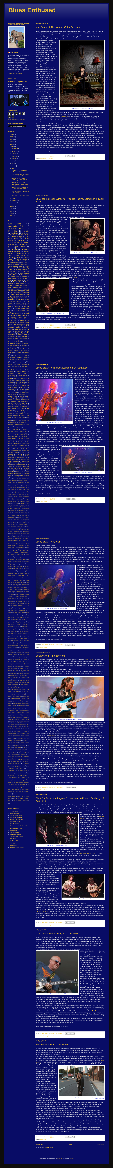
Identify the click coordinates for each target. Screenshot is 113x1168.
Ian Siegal (15, 233)
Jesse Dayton (11, 359)
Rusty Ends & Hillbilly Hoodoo (17, 698)
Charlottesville (11, 526)
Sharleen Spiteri (20, 712)
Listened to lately (23, 248)
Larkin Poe (10, 626)
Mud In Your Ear (23, 661)
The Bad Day (19, 331)
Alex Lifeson (24, 387)
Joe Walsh (15, 607)
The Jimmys (23, 754)
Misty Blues (24, 436)
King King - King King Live (17, 81)
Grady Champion (24, 577)
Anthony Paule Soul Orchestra (21, 492)
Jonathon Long (25, 420)
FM (17, 564)
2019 (11, 146)
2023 (11, 137)
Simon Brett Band (16, 714)
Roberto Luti (26, 687)
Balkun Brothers (20, 391)
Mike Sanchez (13, 654)
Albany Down (21, 482)
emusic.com (11, 801)
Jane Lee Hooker (23, 598)
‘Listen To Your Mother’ (43, 911)
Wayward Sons (12, 336)
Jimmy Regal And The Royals (18, 361)
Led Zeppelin (12, 298)
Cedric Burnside (20, 520)
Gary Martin (22, 571)
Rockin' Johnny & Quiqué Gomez (17, 689)
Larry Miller (17, 626)
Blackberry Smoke (12, 506)
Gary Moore (26, 352)
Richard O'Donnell (71, 327)
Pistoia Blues (13, 445)
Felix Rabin (19, 566)
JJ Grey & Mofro (18, 592)
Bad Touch (11, 340)
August (14, 158)
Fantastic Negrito (13, 289)
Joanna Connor (19, 362)
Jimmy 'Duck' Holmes (23, 359)
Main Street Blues (13, 319)
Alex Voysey (16, 484)
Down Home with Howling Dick (18, 826)
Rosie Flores (26, 450)
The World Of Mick (22, 770)
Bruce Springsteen (21, 285)
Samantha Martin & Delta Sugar (20, 703)
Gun (18, 578)
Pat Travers (18, 671)
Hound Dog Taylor (19, 415)
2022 (11, 139)
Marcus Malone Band (13, 645)
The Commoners (25, 461)
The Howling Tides (23, 752)
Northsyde (22, 668)
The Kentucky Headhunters (22, 466)
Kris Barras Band (23, 422)
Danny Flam (15, 543)
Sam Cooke (22, 701)
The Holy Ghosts (12, 752)
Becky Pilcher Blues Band (16, 498)
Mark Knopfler (24, 645)
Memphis (19, 368)
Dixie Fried (25, 403)
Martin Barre (22, 433)
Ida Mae (12, 591)
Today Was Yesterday (22, 775)
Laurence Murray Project (14, 427)
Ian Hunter (26, 290)
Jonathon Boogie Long (18, 612)
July (13, 161)
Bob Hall (16, 512)
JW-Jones (26, 313)
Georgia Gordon (23, 573)
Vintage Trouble (22, 334)
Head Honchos (12, 585)
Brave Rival (24, 515)
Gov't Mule (16, 355)
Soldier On (10, 719)
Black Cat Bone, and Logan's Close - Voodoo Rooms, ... (20, 188)
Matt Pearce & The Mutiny (46, 158)
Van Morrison (19, 384)
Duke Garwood (12, 405)
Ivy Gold (26, 591)
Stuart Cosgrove (21, 729)
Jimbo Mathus (25, 292)
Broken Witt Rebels (24, 394)
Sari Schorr (24, 264)
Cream (19, 398)
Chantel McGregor (23, 522)
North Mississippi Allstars (17, 847)
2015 (11, 213)
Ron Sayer (16, 691)
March (14, 198)
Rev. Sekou (25, 679)
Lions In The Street (23, 631)
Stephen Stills (16, 722)
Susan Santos (17, 735)
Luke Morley (24, 636)
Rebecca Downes (22, 373)
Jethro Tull (22, 600)
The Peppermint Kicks (24, 759)
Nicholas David (17, 666)
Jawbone (12, 315)
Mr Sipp (21, 438)
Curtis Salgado (23, 347)
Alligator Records (25, 484)
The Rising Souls (14, 257)
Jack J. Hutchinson (19, 417)
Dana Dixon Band (12, 540)
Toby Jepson (20, 773)
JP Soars (26, 592)
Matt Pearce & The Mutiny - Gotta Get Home (58, 27)
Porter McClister (24, 675)
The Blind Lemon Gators (20, 745)
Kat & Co (26, 615)
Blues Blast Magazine (16, 817)
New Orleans (21, 369)
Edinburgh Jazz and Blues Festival (17, 406)
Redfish (10, 299)
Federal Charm (11, 566)
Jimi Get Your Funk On (21, 601)
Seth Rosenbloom (24, 710)
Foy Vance (25, 568)
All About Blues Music (16, 811)
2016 (11, 211)
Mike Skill (22, 654)
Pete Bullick (20, 673)
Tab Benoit (12, 738)
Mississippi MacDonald (20, 657)
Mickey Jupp (11, 652)
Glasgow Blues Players (16, 836)
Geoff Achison (13, 354)
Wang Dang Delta (20, 791)
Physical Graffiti (14, 675)
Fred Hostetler (11, 570)
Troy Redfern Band (12, 784)
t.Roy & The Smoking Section (22, 801)
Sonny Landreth (18, 455)
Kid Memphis (15, 619)
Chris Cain (22, 396)
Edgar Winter (19, 557)
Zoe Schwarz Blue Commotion (21, 800)
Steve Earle (21, 724)
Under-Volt (22, 787)
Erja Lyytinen (43, 789)
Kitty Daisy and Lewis (22, 622)
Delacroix (15, 549)
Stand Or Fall (13, 721)
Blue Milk (14, 392)
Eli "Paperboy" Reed (21, 559)
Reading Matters (24, 320)
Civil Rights (11, 529)
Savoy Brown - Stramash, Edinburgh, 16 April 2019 (62, 367)
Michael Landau (23, 650)
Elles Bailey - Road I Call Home (52, 1044)
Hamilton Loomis (18, 580)
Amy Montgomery (12, 489)
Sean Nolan (22, 708)
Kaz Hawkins (11, 617)
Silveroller (10, 454)
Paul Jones (21, 441)
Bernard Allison (16, 499)
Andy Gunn (22, 389)
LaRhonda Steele (19, 424)
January (14, 203)
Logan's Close (52, 925)
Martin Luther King (17, 649)
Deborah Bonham (21, 547)
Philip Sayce (17, 443)
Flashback (21, 240)
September (15, 156)
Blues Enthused (32, 10)
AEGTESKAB (25, 478)
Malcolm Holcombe (13, 431)
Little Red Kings (21, 633)
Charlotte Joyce (23, 524)
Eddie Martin (23, 405)
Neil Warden (11, 369)
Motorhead (25, 659)
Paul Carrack (26, 671)
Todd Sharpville (21, 777)
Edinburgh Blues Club (16, 828)
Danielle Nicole (14, 276)
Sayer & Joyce (14, 452)
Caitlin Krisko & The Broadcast (20, 519)
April (13, 168)
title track (52, 736)
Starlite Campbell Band (15, 266)
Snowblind (25, 717)
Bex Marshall (25, 499)
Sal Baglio (15, 701)
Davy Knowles (23, 348)
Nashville (10, 664)
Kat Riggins (13, 422)
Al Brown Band (25, 385)
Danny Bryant (25, 399)
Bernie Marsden (22, 259)
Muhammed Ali (11, 663)
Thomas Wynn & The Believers (16, 772)
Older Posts (101, 1144)
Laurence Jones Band (21, 426)
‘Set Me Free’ (64, 116)
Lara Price (25, 624)
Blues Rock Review (15, 821)
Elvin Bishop (18, 352)
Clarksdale (24, 345)
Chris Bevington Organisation (17, 287)
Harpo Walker (16, 584)
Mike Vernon (17, 656)
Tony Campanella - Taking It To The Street (57, 933)
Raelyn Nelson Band (13, 677)
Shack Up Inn (11, 712)
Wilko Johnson (11, 796)
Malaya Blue (22, 640)
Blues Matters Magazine (16, 819)
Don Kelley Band (24, 552)
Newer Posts (39, 1144)
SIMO (9, 701)
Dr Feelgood (11, 554)
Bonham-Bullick (18, 513)
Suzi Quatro (25, 735)
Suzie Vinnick (11, 736)
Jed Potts (24, 276)
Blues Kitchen (13, 510)
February (14, 200)
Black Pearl (24, 505)
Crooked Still (24, 536)
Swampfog (19, 736)
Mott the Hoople (12, 661)
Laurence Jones (13, 264)
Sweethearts (26, 736)
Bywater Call (21, 517)
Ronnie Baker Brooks (15, 450)
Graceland (16, 577)
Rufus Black (22, 694)
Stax (9, 722)
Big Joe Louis (21, 501)
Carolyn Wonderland (22, 343)
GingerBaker (21, 575)
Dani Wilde (17, 399)
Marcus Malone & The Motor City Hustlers (18, 643)
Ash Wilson (14, 273)
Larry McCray (16, 366)
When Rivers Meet (24, 271)
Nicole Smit (18, 440)
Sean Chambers (13, 708)
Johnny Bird (13, 610)
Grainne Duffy (11, 578)
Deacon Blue (21, 545)
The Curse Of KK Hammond (19, 749)
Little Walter (16, 635)
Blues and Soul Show (16, 815)
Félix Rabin (19, 570)
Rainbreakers (11, 373)
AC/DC (10, 338)
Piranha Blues (25, 443)
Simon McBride (25, 715)
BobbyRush (11, 513)
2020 (11, 144)
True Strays (22, 784)
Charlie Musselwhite (13, 345)
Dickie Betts (22, 550)
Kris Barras (11, 624)
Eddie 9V (10, 352)
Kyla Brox (10, 424)
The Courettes (14, 463)
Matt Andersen (25, 319)
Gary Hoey (20, 412)
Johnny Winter (21, 610)
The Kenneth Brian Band (22, 756)
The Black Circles (12, 743)
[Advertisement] (70, 177)
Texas (24, 740)
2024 (11, 134)
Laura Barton (25, 626)
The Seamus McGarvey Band (16, 765)
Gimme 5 (11, 248)
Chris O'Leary (16, 527)
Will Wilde (20, 796)
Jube (16, 614)
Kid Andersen (12, 317)
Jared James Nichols (22, 357)
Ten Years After (17, 740)
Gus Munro (22, 578)
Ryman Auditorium (24, 700)
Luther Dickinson (18, 280)
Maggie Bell (15, 640)
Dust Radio (19, 556)
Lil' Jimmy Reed (14, 429)
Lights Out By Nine (25, 629)
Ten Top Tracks (19, 299)
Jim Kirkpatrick (14, 292)
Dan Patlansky (14, 262)
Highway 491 (22, 585)
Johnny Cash (16, 420)
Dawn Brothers (11, 545)
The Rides (25, 763)
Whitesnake (23, 336)
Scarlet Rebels (17, 707)
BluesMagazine (22, 510)
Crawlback (16, 536)
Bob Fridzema (14, 275)
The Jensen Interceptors (19, 464)
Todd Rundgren (11, 777)
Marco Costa (25, 642)
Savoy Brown (43, 501)
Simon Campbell (25, 714)
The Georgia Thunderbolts (22, 750)
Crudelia (10, 538)
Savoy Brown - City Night (48, 541)
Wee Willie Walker (18, 793)
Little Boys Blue (12, 633)
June (13, 163)
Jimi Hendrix (17, 419)
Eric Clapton (22, 408)
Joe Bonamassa (16, 228)
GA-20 (22, 410)
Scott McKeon (23, 452)
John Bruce (43, 327)
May (13, 166)
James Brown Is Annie (21, 596)
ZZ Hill (9, 800)
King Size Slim (21, 621)
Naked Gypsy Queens (22, 663)
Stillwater (18, 728)
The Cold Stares (14, 461)
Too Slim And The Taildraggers (21, 782)
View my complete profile (15, 73)
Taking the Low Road (19, 378)
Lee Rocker (20, 628)
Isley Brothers (19, 591)
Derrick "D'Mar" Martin (14, 403)
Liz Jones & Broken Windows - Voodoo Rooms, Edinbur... (20, 175)
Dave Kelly (13, 401)
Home (70, 1144)
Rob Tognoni (20, 447)
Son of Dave (19, 454)
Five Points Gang (17, 568)
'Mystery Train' (16, 478)
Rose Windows (20, 693)
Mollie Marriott (12, 438)
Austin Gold (18, 305)
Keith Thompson (20, 617)
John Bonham (11, 608)
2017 (11, 208)
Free (16, 410)
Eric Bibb (27, 561)
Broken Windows (12, 517)
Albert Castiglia (17, 237)
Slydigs (19, 717)
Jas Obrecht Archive (15, 841)
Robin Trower (17, 448)
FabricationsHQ (14, 832)
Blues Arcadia (17, 508)
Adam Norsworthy (12, 480)
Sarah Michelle (21, 705)
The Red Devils (15, 468)
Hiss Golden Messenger (20, 587)
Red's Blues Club (17, 679)
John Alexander (24, 607)
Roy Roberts (15, 694)
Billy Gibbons (20, 340)
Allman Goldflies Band (15, 485)
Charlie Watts (11, 524)
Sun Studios (17, 731)
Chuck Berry (25, 527)
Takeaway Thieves (21, 738)
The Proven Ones (20, 382)
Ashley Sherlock (12, 494)
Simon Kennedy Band (15, 715)
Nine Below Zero (22, 298)
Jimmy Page (13, 605)
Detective (22, 549)
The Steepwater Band (20, 766)
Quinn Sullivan (21, 371)
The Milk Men (17, 380)
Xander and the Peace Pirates (21, 798)
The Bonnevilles (17, 747)
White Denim (25, 794)
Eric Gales (24, 262)
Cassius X (10, 520)
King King (14, 224)
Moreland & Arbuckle (15, 659)
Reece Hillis (11, 447)
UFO (9, 787)
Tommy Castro (19, 471)
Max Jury (15, 650)
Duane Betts (20, 554)
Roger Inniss (26, 448)
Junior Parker (22, 614)
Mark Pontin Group (12, 647)
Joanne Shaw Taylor (17, 294)
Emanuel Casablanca (18, 561)
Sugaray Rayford (21, 269)
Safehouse (11, 376)
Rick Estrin (11, 375)
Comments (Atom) (48, 1147)
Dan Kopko (25, 538)
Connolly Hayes (25, 531)
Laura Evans (11, 628)
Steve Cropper (20, 457)
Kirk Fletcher (23, 296)
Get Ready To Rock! (15, 834)
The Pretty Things (14, 761)
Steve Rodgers (17, 726)
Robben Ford (14, 322)
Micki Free (27, 652)
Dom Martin (24, 350)
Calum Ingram (13, 396)
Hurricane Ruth (25, 589)
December (15, 149)
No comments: (59, 156)
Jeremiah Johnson (12, 600)
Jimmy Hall (20, 603)
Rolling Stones (23, 375)
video (75, 277)
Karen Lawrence (18, 615)
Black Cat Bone (44, 925)
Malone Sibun (23, 431)
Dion (16, 350)
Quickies (26, 231)
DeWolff (10, 350)
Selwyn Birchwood (21, 326)
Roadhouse (15, 684)
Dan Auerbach (17, 538)
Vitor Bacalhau (15, 789)
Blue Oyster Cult (23, 392)
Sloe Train (12, 717)
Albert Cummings (14, 387)
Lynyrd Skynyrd (23, 638)
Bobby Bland (24, 512)
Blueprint (10, 508)
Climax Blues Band (20, 529)
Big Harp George (12, 501)
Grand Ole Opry (19, 413)
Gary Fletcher (13, 571)
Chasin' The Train (21, 526)
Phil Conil (27, 673)
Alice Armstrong (12, 389)
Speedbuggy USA (25, 719)
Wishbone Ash (13, 477)
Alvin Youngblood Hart (13, 487)
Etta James (22, 563)
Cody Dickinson (12, 347)
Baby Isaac (21, 494)
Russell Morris (26, 696)
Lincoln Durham (13, 631)
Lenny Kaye (26, 427)
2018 (11, 206)
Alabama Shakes (23, 480)
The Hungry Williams (13, 754)
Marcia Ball (17, 642)
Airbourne (17, 385)
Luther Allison (24, 429)
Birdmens (22, 503)
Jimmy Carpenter (22, 315)
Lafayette (18, 624)
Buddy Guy (17, 341)
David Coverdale (12, 348)
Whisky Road (16, 794)
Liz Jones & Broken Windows (59, 327)
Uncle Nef (15, 787)
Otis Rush (15, 670)
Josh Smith (17, 364)
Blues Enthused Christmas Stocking (18, 261)
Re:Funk (23, 677)
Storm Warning (11, 729)
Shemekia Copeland (14, 327)
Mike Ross (14, 320)
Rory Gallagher (18, 324)
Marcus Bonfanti (12, 433)
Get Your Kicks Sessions (87, 853)
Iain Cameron (14, 52)
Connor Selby (17, 534)
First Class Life (96, 1011)
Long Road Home (25, 635)
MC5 (9, 640)
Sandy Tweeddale (12, 705)
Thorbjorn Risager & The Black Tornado (18, 245)
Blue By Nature (23, 506)
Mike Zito (42, 1036)
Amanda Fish (24, 487)
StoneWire (25, 728)
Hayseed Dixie (24, 584)
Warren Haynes (25, 475)
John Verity (26, 608)
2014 (11, 216)
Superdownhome (12, 733)
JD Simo (10, 592)
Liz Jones (49, 327)
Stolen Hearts (89, 660)
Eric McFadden (13, 563)
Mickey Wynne (19, 652)
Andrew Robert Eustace (21, 338)
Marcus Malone (14, 845)
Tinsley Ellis (19, 470)
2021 (11, 141)
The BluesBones (25, 459)
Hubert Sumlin (17, 589)
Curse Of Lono (25, 275)
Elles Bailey (43, 1139)
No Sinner (25, 666)
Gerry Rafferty (11, 575)
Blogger (72, 1158)
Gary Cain (27, 570)
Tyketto (26, 786)
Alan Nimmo (20, 283)
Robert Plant (21, 686)
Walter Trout (20, 303)
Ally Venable (25, 485)
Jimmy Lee (26, 603)
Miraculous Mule (12, 436)
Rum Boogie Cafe (17, 696)
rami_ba (59, 1158)
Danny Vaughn (24, 543)
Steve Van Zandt (19, 329)
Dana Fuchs (22, 540)
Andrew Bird (22, 489)
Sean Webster (21, 255)
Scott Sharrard (26, 707)
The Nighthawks (12, 757)
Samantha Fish (16, 226)
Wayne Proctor (12, 271)
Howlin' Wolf (11, 357)
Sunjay (25, 731)
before (56, 805)
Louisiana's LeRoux (14, 636)
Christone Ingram (18, 310)
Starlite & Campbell (23, 721)
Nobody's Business (12, 668)
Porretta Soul (23, 445)
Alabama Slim (11, 482)
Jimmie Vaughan (12, 603)
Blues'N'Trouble (12, 394)
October (14, 153)
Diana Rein (15, 550)
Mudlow (25, 368)
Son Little (17, 719)
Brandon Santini (15, 515)
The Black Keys (17, 282)
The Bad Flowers (24, 742)
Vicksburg (16, 475)
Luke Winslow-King (12, 638)
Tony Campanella (50, 1036)
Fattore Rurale (23, 564)
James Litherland (12, 598)
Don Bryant (15, 552)
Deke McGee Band (23, 401)
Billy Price (15, 503)
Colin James (17, 531)
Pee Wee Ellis (13, 673)
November (15, 151)
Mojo (28, 657)
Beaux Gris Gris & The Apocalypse (21, 496)
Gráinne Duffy (24, 355)
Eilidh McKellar (12, 408)
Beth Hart (18, 306)
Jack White (11, 594)
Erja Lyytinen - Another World (50, 655)
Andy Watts (16, 491)
